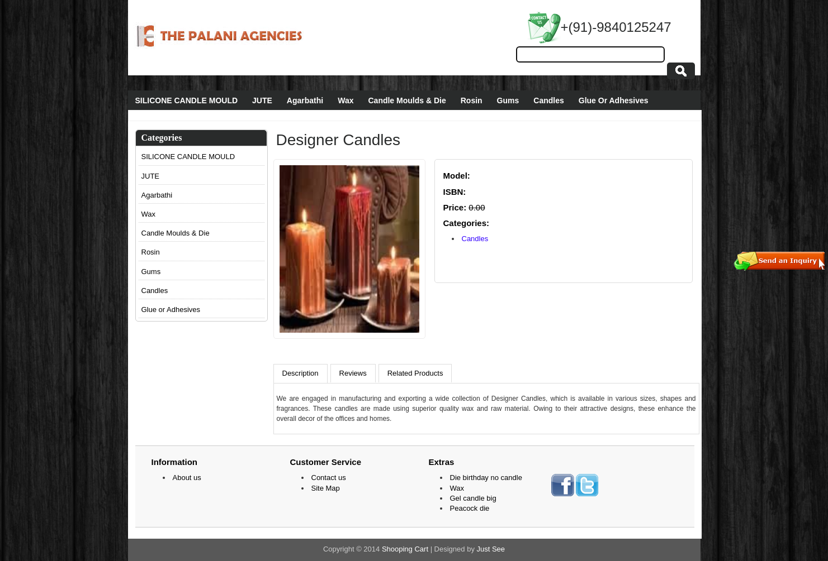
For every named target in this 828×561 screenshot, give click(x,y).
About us (187, 477)
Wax (345, 100)
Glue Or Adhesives (614, 100)
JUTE (262, 100)
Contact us (328, 477)
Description (300, 373)
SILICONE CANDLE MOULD (186, 100)
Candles (548, 100)
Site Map (325, 488)
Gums (508, 100)
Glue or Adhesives (171, 309)
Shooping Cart (405, 549)
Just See (491, 549)
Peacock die (470, 508)
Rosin (471, 100)
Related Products (415, 373)
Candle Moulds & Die (407, 100)
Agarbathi (305, 100)
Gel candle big (473, 498)
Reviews (353, 373)
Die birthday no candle (486, 477)
